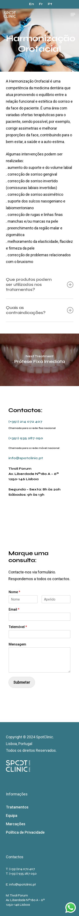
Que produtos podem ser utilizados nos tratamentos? (39, 284)
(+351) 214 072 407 (25, 421)
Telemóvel (18, 627)
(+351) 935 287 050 (25, 438)
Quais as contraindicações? (39, 310)
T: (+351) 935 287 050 (21, 873)
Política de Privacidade (25, 832)
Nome (14, 592)
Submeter (21, 682)
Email (14, 609)
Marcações (15, 824)
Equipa (11, 815)
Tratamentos (17, 807)
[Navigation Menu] (73, 14)
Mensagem (17, 644)
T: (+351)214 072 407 (20, 869)
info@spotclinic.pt (25, 458)
